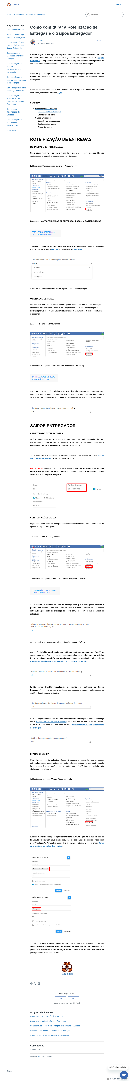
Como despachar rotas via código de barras (16, 89)
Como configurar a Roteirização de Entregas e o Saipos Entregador (15, 99)
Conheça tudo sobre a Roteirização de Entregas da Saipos (55, 1026)
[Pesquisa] (104, 14)
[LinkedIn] (39, 983)
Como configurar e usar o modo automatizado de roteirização (14, 67)
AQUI (59, 93)
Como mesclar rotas (14, 30)
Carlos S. (41, 40)
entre (40, 1056)
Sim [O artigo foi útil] (60, 998)
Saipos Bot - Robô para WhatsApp (51, 722)
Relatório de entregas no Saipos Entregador (15, 35)
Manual (54, 249)
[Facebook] (31, 983)
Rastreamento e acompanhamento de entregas (15, 56)
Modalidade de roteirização (49, 112)
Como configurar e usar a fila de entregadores (14, 122)
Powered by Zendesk (119, 1079)
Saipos (9, 14)
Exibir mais (11, 130)
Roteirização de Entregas (35, 14)
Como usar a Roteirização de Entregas (13, 112)
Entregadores (19, 14)
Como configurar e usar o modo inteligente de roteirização (16, 80)
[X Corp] (35, 983)
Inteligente (77, 249)
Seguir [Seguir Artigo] (99, 41)
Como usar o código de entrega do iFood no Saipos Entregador (16, 45)
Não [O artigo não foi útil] (73, 998)
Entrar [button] (118, 4)
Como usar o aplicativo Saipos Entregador (48, 1021)
